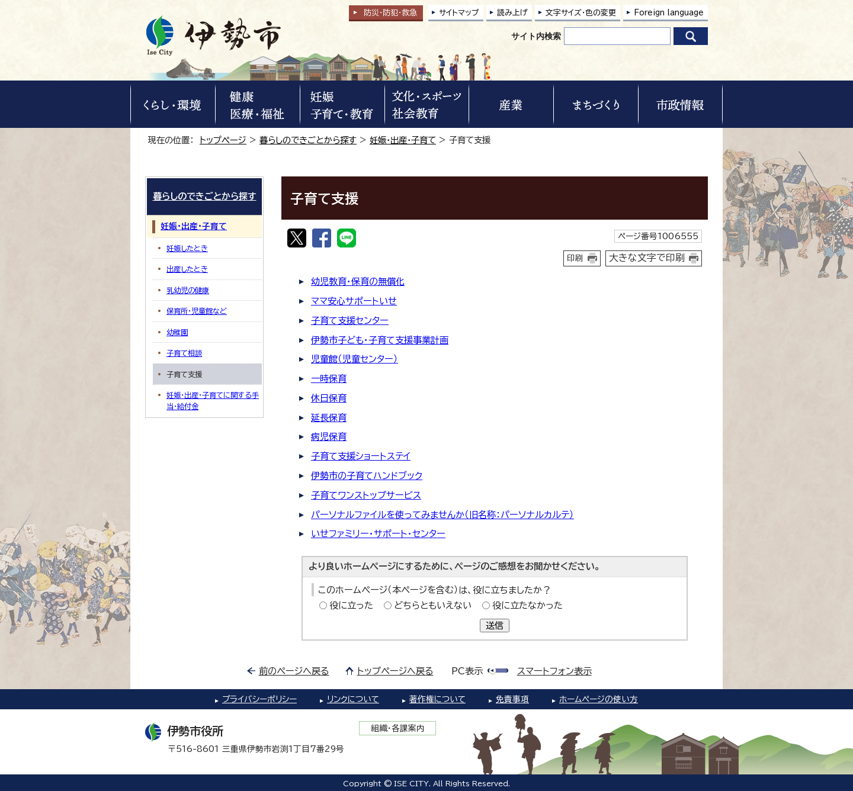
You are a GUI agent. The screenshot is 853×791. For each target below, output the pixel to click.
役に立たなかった (527, 605)
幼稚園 (177, 332)
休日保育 (329, 398)
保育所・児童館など (196, 310)
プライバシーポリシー (259, 699)
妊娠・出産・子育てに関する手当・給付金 (212, 400)
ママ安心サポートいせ (354, 301)
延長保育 (329, 417)
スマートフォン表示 (554, 671)
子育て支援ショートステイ (361, 456)
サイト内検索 (536, 36)
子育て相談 (184, 352)
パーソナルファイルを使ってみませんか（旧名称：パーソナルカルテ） (442, 514)
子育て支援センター (350, 320)
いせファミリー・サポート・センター (378, 533)
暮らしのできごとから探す (308, 140)
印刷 (575, 258)
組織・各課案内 (398, 728)
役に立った (351, 605)
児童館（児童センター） (354, 359)
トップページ (223, 140)
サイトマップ (459, 13)
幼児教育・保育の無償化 (358, 281)
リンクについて (353, 699)
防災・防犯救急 (390, 13)
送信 (495, 625)
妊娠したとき (187, 248)
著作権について (437, 699)
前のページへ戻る (294, 671)
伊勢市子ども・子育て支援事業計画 (379, 340)
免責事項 (512, 699)
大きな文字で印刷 (647, 257)
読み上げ (512, 13)
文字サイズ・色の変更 (581, 13)
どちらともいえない (433, 605)
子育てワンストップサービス (366, 495)
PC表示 (467, 671)
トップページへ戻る (395, 671)
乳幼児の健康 (187, 290)
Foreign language (669, 13)
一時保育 (329, 378)
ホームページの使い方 (598, 699)
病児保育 (329, 436)
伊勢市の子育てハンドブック (366, 475)
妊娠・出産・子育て (403, 140)
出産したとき (187, 268)
